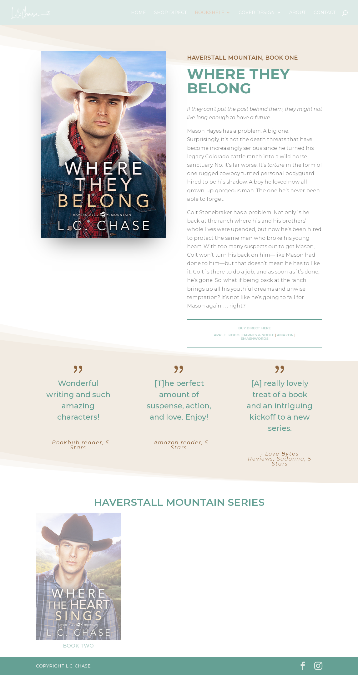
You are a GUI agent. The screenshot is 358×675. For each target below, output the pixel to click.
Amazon (278, 335)
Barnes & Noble (257, 335)
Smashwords (254, 337)
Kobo (238, 335)
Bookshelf (209, 12)
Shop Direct (170, 12)
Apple (228, 335)
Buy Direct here (254, 329)
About (297, 12)
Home (138, 12)
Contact (324, 12)
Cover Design (257, 12)
